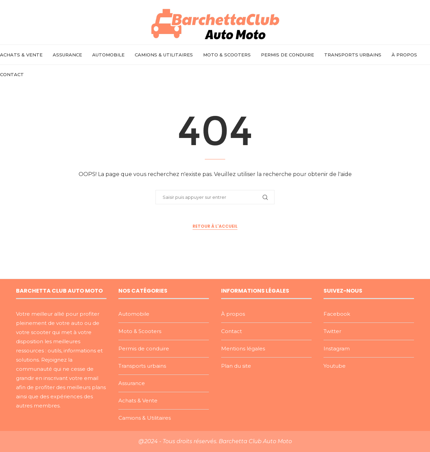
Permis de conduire (287, 54)
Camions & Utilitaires (164, 54)
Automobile (108, 54)
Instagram (337, 348)
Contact (12, 74)
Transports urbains (352, 54)
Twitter (332, 331)
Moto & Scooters (227, 54)
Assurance (67, 54)
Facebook (337, 314)
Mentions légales (243, 348)
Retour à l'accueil (215, 226)
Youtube (335, 366)
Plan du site (236, 366)
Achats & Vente (21, 54)
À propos (404, 54)
